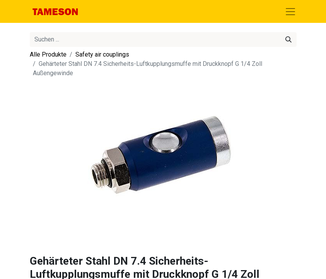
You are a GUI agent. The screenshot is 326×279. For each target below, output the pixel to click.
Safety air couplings (102, 54)
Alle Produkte (48, 54)
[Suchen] (288, 39)
